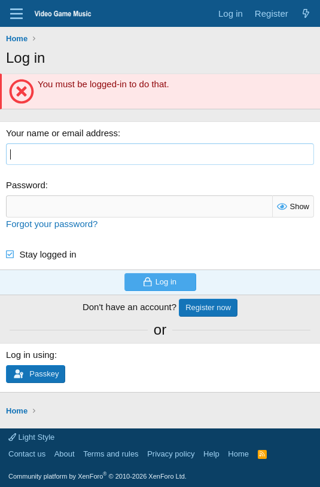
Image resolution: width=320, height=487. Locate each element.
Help (211, 453)
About (64, 453)
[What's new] (306, 13)
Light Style (31, 437)
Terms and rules (110, 453)
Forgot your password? (51, 224)
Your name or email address (62, 133)
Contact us (26, 453)
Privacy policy (170, 453)
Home (238, 453)
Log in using (30, 355)
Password (25, 185)
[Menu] (16, 14)
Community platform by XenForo (97, 476)
